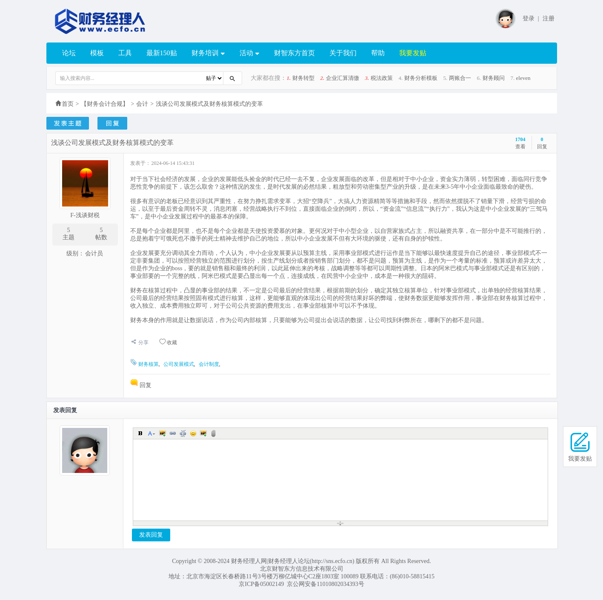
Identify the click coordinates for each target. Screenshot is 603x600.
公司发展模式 (178, 364)
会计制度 (209, 364)
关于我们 (343, 53)
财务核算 (148, 364)
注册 (548, 18)
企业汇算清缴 (342, 78)
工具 (125, 53)
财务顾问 (494, 78)
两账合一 (460, 78)
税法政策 (382, 78)
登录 (528, 18)
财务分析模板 (420, 78)
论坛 (69, 53)
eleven (523, 78)
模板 (97, 53)
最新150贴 (161, 53)
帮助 (378, 53)
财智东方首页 (294, 53)
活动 (250, 53)
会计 (142, 104)
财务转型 (303, 78)
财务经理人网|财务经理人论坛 (270, 561)
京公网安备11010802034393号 (325, 584)
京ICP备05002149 (261, 584)
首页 (68, 104)
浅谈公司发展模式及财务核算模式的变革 (209, 104)
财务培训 (208, 53)
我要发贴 (412, 53)
